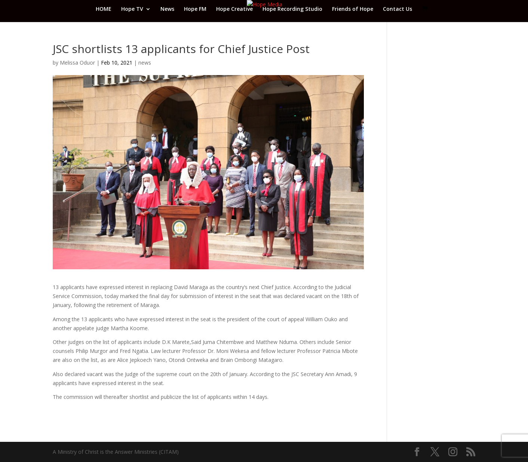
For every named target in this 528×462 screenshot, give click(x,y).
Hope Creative (234, 9)
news (144, 62)
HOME (103, 9)
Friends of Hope (352, 9)
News (167, 9)
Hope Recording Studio (292, 9)
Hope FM (195, 9)
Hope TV (132, 9)
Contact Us (397, 9)
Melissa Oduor (77, 62)
